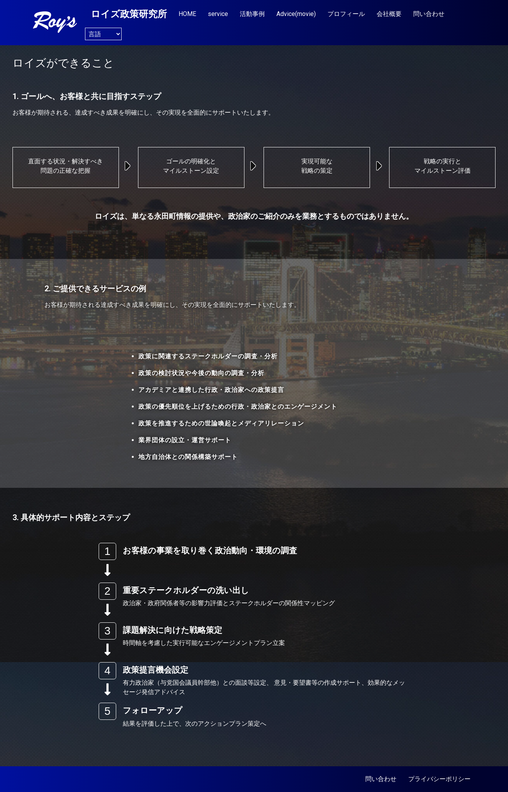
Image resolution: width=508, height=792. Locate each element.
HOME (187, 14)
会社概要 (389, 14)
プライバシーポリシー (439, 779)
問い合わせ (428, 14)
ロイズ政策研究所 (129, 14)
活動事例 (252, 14)
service (218, 14)
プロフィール (346, 14)
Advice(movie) (296, 14)
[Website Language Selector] (103, 34)
